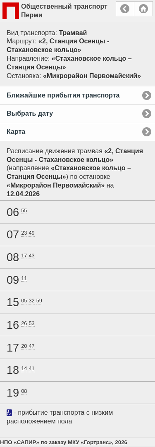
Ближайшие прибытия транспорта (63, 95)
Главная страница (143, 8)
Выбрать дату (30, 113)
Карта (16, 131)
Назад (125, 8)
